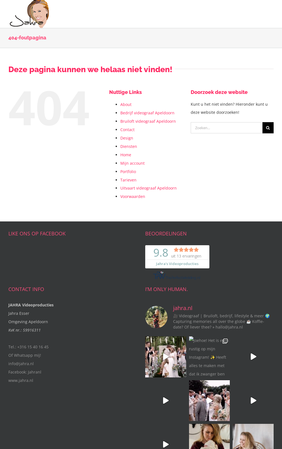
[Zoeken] (268, 127)
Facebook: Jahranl (24, 372)
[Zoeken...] (226, 127)
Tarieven (128, 180)
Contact (127, 129)
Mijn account (132, 163)
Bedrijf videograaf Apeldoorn (147, 112)
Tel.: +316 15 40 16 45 (28, 346)
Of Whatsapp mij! (24, 355)
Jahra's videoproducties (60, 425)
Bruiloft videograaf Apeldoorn (148, 121)
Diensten (128, 146)
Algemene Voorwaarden (137, 425)
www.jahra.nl (20, 380)
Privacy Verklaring (174, 425)
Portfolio (128, 171)
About (126, 104)
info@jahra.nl (21, 363)
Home (125, 154)
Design (126, 138)
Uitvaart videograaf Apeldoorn (148, 188)
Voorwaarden (132, 196)
